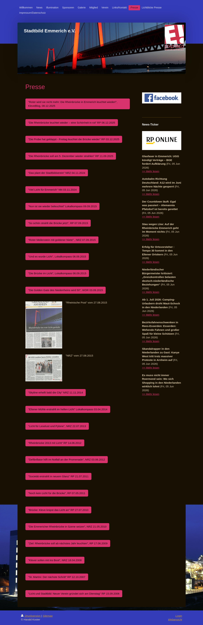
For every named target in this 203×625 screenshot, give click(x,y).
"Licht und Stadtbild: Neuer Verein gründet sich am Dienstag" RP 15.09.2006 (73, 593)
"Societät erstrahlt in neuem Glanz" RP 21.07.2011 (58, 476)
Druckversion (31, 615)
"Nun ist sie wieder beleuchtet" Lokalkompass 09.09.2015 (62, 206)
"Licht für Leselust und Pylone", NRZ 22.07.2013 (57, 426)
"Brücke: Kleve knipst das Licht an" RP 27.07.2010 (58, 509)
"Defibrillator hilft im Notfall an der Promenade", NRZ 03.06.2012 (66, 459)
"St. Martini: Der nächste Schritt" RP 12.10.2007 (56, 576)
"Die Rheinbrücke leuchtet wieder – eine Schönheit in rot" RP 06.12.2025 (71, 122)
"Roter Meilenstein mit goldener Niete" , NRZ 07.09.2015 (62, 239)
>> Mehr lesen (150, 171)
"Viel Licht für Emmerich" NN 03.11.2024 (52, 189)
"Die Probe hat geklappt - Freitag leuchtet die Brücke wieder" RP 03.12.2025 (73, 139)
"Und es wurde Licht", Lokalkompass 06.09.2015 (57, 256)
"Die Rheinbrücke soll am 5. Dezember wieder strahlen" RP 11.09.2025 (70, 156)
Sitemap (48, 615)
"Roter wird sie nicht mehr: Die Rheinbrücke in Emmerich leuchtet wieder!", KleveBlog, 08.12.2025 (73, 103)
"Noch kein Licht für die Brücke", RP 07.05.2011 (56, 493)
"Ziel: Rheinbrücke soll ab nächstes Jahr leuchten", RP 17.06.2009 (68, 543)
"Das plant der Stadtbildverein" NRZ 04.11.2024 (56, 172)
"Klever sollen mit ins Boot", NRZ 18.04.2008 (55, 560)
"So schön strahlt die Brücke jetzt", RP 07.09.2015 (58, 223)
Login (179, 615)
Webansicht (175, 619)
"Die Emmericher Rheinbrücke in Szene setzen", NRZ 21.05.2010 (67, 526)
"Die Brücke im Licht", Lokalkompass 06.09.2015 (57, 273)
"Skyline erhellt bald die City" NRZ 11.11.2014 (55, 392)
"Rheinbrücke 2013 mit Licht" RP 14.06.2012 (54, 442)
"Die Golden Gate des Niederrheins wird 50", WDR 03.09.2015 (65, 290)
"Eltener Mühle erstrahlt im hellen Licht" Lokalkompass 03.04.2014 (67, 409)
